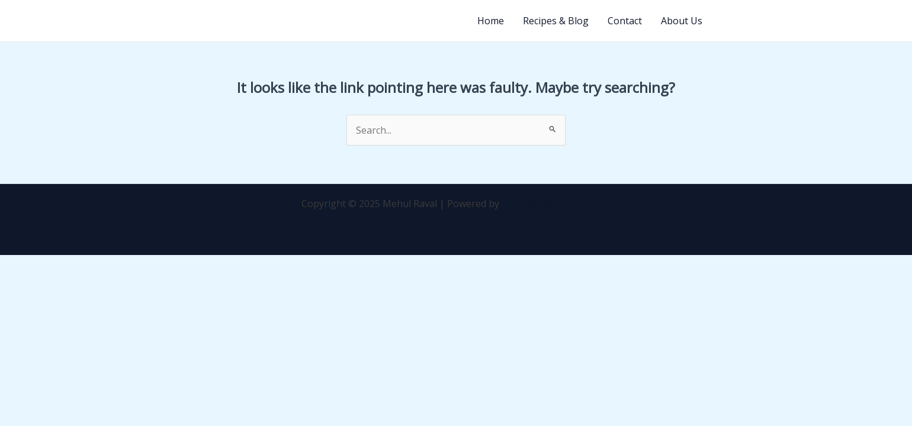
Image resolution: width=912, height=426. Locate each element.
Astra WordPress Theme (556, 203)
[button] (767, 20)
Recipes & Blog (556, 20)
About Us (681, 20)
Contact (625, 20)
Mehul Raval (156, 20)
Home (490, 20)
